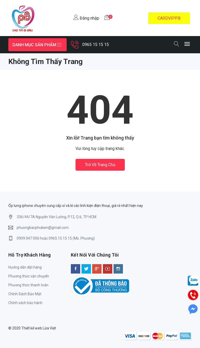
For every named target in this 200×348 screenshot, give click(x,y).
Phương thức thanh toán (28, 285)
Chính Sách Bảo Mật (24, 294)
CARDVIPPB (169, 18)
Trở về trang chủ (100, 164)
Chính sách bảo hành (25, 303)
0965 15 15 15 (95, 44)
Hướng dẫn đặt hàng (25, 267)
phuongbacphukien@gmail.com (43, 227)
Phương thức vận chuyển (28, 276)
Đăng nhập (86, 18)
